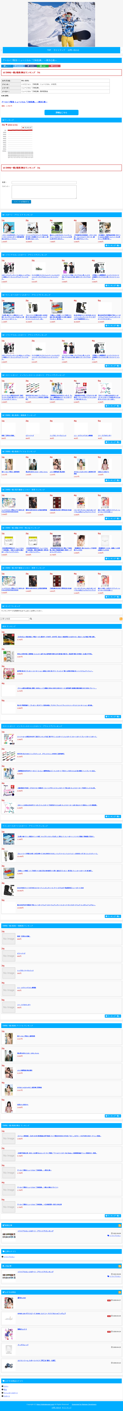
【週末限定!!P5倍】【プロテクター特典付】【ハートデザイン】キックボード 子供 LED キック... (85, 397)
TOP (49, 50)
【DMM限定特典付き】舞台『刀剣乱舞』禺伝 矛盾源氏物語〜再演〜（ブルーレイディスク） (61, 550)
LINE (43, 66)
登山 (5, 1389)
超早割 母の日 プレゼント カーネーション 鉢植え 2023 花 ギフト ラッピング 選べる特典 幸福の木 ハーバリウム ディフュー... (55, 671)
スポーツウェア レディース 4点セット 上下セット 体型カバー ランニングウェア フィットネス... (16, 277)
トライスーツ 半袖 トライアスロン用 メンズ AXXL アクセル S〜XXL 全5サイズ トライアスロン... (76, 277)
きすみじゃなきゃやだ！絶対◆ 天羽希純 (29, 1087)
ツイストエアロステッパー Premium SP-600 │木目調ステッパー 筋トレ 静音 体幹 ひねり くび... (37, 237)
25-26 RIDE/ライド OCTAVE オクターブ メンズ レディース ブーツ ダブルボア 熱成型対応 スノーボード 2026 (50, 888)
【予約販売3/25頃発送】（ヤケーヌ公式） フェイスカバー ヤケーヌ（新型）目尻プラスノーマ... (85, 237)
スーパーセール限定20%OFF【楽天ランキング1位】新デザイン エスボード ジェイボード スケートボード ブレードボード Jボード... (57, 736)
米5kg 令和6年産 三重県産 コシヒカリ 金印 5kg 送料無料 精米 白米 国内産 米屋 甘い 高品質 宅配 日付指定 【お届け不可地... (55, 654)
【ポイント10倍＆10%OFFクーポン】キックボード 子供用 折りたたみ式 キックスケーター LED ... (109, 397)
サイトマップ (59, 50)
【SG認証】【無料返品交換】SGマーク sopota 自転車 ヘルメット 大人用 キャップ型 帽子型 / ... (109, 237)
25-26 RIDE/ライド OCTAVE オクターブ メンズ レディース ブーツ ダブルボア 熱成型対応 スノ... (85, 317)
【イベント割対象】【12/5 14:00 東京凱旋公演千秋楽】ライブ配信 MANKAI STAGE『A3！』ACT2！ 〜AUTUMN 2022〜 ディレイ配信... (59, 1136)
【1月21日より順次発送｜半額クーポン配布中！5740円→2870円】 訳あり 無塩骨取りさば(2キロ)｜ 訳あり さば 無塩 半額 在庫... (56, 637)
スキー (6, 1386)
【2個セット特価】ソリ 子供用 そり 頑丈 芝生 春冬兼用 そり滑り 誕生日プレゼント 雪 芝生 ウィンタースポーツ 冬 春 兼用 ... (55, 871)
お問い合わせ (73, 50)
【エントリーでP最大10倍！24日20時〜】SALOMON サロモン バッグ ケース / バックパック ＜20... (36, 317)
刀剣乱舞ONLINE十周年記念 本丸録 (60, 510)
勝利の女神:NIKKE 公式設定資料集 (36, 510)
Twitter (31, 66)
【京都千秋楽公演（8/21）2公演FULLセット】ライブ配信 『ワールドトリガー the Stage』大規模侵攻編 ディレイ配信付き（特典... (57, 1153)
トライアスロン (114, 1235)
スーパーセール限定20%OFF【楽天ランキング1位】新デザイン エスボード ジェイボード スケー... (13, 397)
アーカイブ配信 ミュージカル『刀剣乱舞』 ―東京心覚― (24, 102)
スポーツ (7, 1396)
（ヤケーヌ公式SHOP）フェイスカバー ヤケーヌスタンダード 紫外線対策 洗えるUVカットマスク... (13, 237)
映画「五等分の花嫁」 (8, 435)
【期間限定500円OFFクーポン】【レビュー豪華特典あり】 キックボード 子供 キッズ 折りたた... (61, 397)
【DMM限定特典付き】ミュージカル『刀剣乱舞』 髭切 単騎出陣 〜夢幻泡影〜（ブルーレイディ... (37, 550)
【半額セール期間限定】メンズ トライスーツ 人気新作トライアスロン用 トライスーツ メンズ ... (106, 277)
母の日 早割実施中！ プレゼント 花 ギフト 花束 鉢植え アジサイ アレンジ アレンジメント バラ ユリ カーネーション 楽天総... (55, 705)
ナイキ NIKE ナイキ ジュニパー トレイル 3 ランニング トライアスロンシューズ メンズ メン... (45, 277)
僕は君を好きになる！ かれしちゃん (37, 472)
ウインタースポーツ (11, 1393)
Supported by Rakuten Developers (84, 1404)
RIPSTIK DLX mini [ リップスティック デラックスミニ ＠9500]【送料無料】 (37, 397)
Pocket (54, 66)
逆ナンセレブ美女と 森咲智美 (10, 472)
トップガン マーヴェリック (58, 435)
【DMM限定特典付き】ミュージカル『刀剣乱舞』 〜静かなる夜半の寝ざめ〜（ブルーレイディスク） (13, 550)
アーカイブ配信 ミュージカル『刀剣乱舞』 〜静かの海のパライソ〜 (37, 1187)
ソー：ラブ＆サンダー (104, 435)
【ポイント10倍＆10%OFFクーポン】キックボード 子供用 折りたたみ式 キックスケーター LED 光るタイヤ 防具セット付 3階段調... (57, 805)
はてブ (7, 66)
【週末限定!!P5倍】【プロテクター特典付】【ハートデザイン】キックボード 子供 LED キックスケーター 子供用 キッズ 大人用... (56, 788)
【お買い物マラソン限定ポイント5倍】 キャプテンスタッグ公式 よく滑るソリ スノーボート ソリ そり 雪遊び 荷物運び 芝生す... (56, 836)
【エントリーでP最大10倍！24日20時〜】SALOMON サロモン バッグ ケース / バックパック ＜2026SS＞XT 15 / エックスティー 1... (57, 853)
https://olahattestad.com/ (45, 1404)
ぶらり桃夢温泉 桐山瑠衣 (57, 472)
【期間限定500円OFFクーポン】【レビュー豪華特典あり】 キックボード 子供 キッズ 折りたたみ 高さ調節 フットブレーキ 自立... (56, 771)
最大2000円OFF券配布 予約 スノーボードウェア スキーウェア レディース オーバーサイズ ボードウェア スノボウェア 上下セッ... (56, 905)
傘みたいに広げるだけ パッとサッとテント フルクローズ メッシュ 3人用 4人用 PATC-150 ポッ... (61, 237)
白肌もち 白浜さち (103, 472)
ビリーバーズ (30, 435)
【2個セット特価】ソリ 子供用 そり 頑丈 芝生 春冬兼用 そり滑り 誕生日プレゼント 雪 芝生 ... (60, 317)
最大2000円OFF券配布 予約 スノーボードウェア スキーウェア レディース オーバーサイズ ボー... (109, 317)
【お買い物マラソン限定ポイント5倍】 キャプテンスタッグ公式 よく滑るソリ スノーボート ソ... (13, 317)
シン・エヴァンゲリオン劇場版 (83, 435)
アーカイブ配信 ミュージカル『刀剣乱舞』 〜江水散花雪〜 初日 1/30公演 (39, 1204)
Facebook (19, 66)
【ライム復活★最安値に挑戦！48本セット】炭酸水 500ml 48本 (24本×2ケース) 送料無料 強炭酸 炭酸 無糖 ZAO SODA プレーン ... (57, 688)
